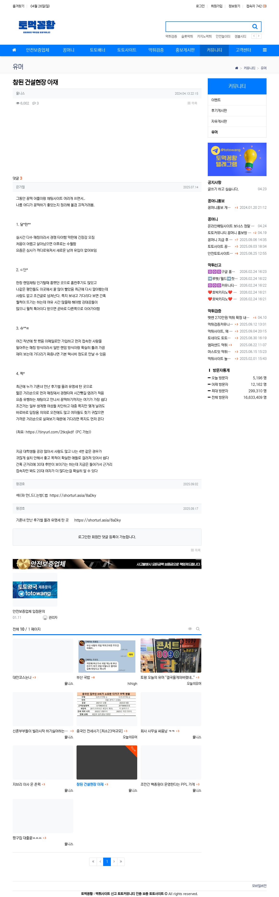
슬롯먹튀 (187, 36)
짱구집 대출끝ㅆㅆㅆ (27, 838)
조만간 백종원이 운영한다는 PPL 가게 (168, 784)
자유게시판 (219, 121)
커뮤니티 (249, 68)
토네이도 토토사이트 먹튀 (221, 338)
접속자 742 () (256, 6)
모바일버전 (259, 886)
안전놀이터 (223, 36)
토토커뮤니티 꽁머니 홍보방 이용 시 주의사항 (230, 233)
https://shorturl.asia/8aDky (73, 495)
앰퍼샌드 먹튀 (217, 345)
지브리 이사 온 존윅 (27, 784)
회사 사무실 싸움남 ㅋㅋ (158, 731)
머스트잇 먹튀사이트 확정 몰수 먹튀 (221, 352)
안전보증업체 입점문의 (29, 611)
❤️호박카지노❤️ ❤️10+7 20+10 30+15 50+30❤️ (223, 292)
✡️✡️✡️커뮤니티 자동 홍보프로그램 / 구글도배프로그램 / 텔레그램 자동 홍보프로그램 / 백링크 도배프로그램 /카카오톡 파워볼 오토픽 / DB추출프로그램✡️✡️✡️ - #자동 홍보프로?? (223, 285)
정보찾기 (234, 6)
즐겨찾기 (18, 6)
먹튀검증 (171, 36)
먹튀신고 (214, 265)
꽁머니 (213, 219)
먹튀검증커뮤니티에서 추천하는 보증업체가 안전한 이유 (221, 324)
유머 (264, 68)
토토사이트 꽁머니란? (221, 247)
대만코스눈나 (22, 678)
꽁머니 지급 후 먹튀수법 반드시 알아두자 (221, 240)
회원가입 (216, 6)
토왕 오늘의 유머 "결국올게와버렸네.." (168, 678)
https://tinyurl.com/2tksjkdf (50, 432)
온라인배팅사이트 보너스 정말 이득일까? (232, 226)
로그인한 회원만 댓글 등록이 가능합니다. (107, 537)
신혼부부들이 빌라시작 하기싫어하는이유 (41, 731)
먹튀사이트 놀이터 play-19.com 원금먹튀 (221, 359)
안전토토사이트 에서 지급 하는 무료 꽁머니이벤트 (221, 254)
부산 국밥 (83, 678)
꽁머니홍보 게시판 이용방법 (221, 208)
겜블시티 (240, 36)
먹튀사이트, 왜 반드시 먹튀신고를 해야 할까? (221, 331)
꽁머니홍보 (216, 201)
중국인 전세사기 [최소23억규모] (100, 731)
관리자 (49, 618)
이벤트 (216, 100)
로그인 (200, 6)
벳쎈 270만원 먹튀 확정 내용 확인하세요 (230, 318)
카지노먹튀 (204, 36)
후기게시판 (219, 111)
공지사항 (214, 182)
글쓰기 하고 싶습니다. (223, 189)
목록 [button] (192, 103)
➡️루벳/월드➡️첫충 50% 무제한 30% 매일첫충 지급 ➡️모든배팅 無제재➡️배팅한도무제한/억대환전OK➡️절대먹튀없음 (223, 279)
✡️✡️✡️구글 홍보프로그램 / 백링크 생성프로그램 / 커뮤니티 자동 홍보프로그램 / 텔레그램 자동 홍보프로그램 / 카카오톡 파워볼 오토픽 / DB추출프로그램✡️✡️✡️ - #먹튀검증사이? (223, 272)
